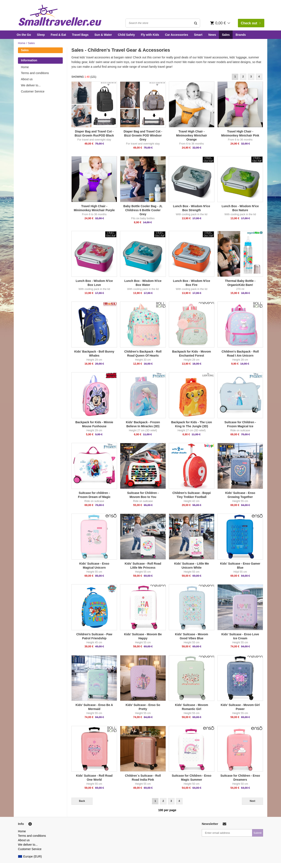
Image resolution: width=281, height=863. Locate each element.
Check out (251, 23)
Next (252, 801)
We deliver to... (31, 85)
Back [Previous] (82, 801)
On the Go (24, 34)
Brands (241, 34)
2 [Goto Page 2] (243, 76)
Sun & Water (103, 34)
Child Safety (126, 34)
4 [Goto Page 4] (259, 76)
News (212, 34)
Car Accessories (176, 34)
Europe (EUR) (30, 856)
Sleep (41, 34)
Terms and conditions (35, 73)
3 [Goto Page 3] (251, 76)
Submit (258, 832)
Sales (226, 34)
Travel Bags (80, 34)
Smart (198, 34)
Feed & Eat (58, 34)
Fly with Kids (150, 34)
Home (21, 43)
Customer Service (32, 91)
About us (27, 79)
